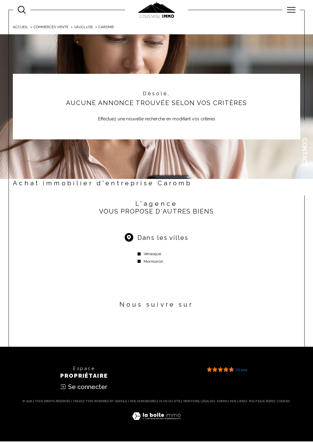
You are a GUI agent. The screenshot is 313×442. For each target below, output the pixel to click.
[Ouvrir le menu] (291, 10)
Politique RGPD (261, 402)
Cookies (283, 402)
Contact (304, 152)
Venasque (152, 254)
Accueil (20, 27)
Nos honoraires (143, 402)
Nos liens (238, 402)
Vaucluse (83, 27)
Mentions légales (198, 402)
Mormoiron (153, 262)
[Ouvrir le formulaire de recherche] (21, 10)
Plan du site (169, 402)
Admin (222, 402)
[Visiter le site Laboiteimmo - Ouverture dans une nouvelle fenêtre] (156, 423)
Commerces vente (51, 27)
